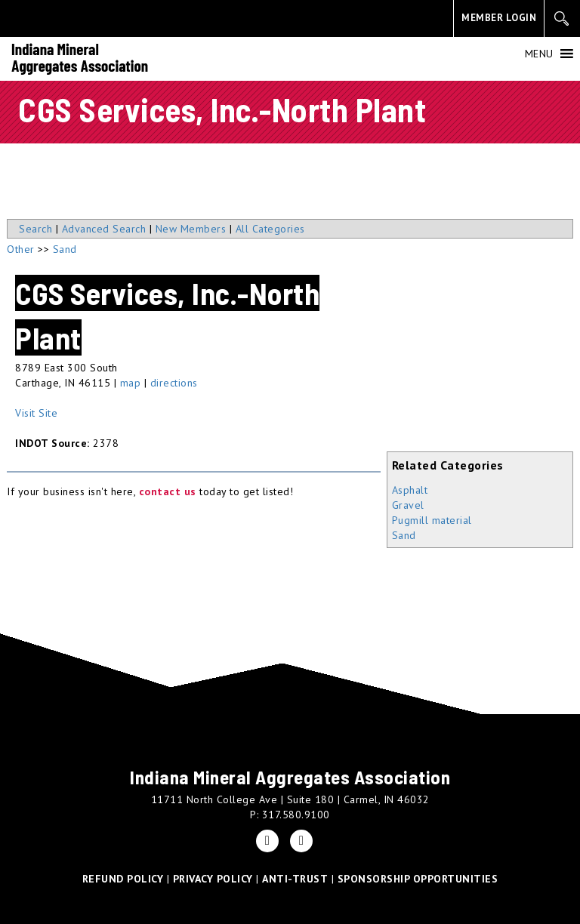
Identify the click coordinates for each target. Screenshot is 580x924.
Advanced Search (104, 229)
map (130, 383)
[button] (539, 53)
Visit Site (36, 413)
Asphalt (410, 490)
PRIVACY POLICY (213, 879)
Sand (404, 535)
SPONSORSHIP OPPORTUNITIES (418, 879)
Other (21, 249)
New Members (191, 229)
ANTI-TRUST (295, 879)
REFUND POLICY (123, 879)
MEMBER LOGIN (498, 17)
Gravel (408, 505)
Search (35, 229)
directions (174, 383)
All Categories (270, 229)
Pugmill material (432, 520)
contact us (167, 491)
